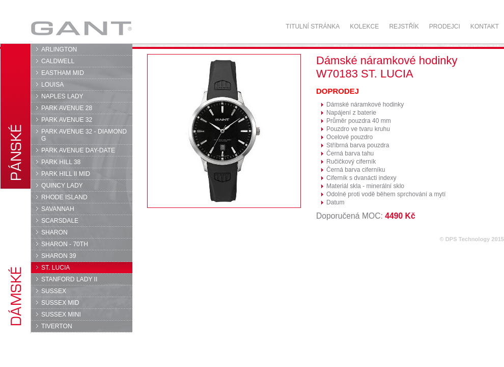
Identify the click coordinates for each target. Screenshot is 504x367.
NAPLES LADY (62, 96)
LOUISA (52, 84)
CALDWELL (57, 61)
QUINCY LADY (62, 185)
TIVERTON (56, 326)
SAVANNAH (57, 209)
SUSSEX (53, 291)
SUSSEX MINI (61, 314)
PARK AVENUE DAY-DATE (78, 150)
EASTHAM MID (62, 72)
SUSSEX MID (60, 302)
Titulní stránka (313, 26)
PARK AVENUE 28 (66, 108)
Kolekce (364, 26)
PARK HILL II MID (65, 173)
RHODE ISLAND (64, 197)
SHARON (54, 232)
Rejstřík (403, 26)
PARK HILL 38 (60, 162)
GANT (81, 28)
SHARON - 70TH (64, 244)
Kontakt (484, 26)
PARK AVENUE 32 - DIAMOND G (84, 135)
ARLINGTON (59, 49)
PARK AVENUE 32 (66, 119)
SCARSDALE (59, 220)
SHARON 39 (58, 255)
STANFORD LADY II (69, 279)
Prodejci (444, 26)
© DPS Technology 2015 (471, 239)
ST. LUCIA (55, 267)
